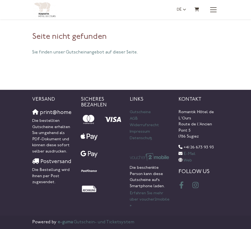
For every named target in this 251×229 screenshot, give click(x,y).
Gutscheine (140, 112)
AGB (134, 119)
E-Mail (189, 154)
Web (187, 160)
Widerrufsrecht (144, 125)
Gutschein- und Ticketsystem (96, 222)
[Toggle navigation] (213, 9)
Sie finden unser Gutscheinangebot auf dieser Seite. (85, 52)
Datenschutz (141, 138)
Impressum (140, 132)
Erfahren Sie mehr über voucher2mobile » (149, 199)
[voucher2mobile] (150, 157)
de (179, 10)
